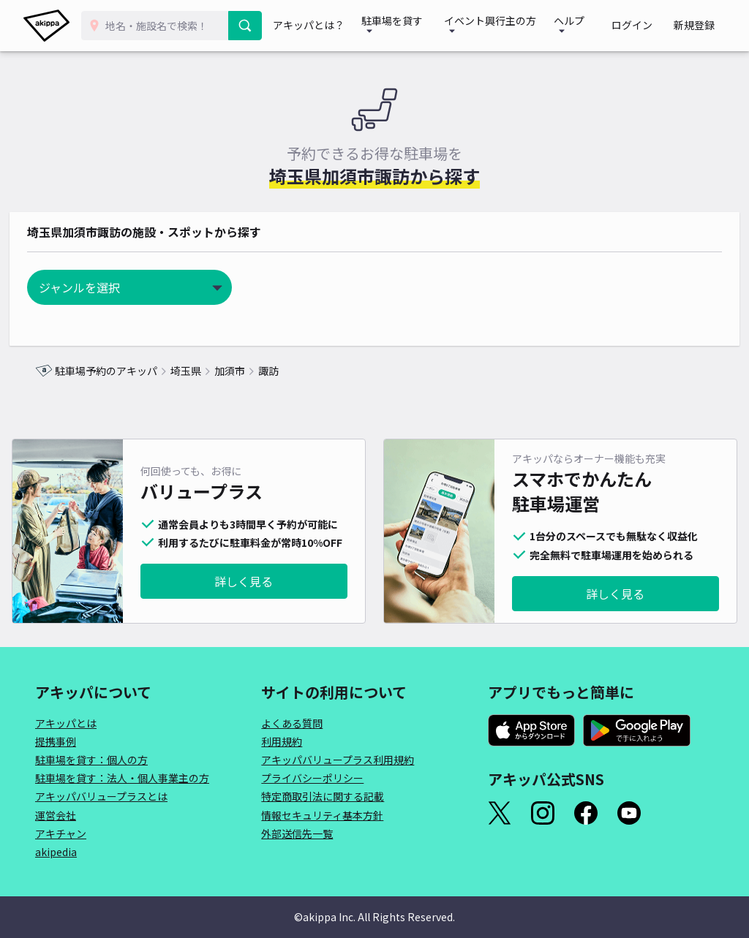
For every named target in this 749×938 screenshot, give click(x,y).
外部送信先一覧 (297, 833)
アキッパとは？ (317, 25)
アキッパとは (66, 723)
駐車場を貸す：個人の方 (91, 759)
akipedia (56, 851)
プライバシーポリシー (312, 778)
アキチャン (60, 833)
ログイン (646, 25)
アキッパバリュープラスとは (101, 796)
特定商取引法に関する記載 (322, 796)
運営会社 (55, 815)
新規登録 (699, 25)
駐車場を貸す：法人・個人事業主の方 (122, 778)
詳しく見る (243, 581)
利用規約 (281, 741)
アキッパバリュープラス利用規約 (337, 759)
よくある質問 (292, 723)
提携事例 (55, 741)
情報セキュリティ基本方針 (322, 815)
